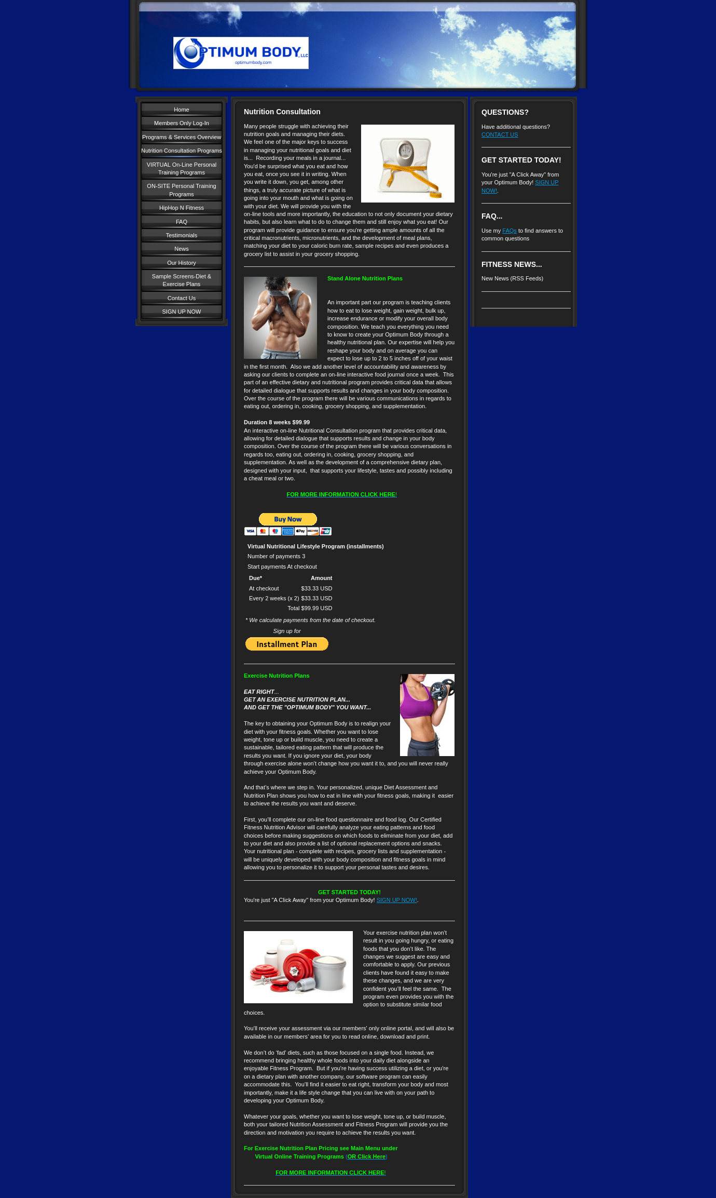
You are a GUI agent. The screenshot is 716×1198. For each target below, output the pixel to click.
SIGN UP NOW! (397, 900)
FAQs (509, 230)
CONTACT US (499, 134)
